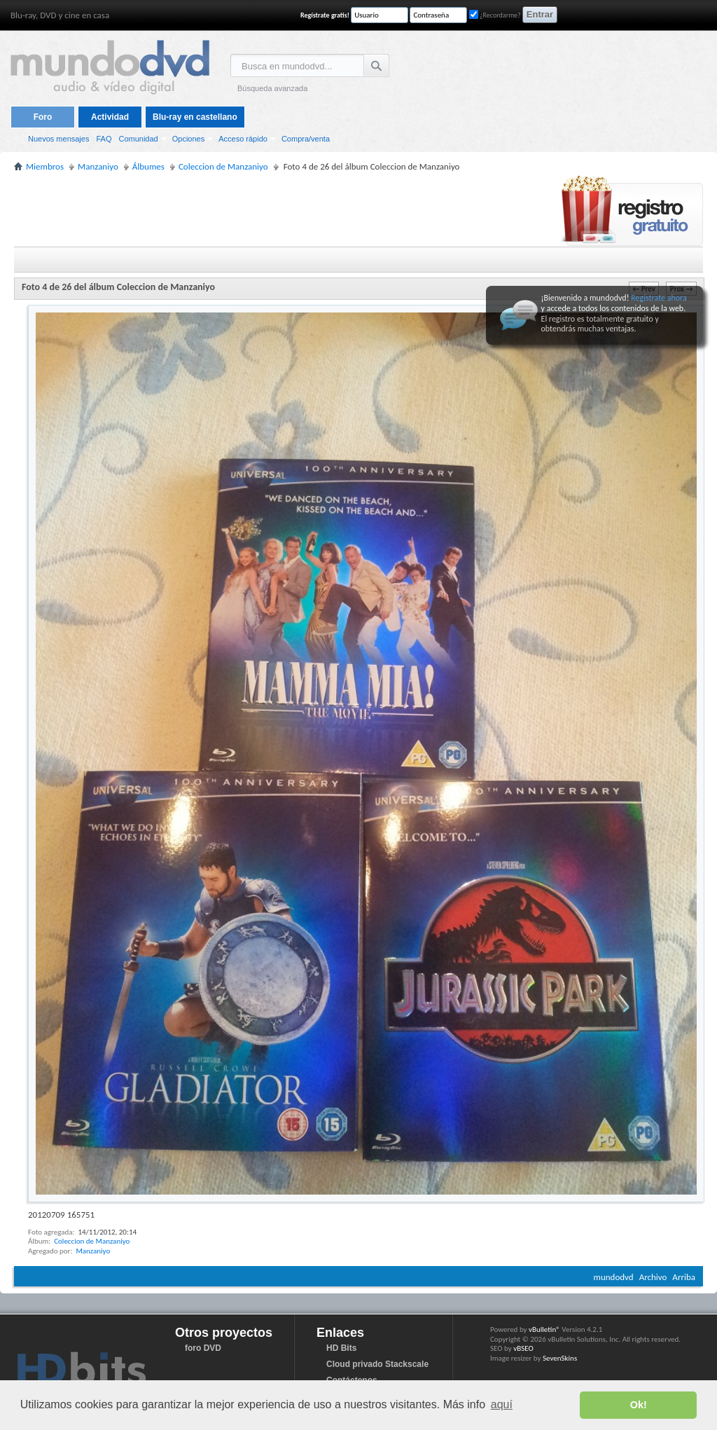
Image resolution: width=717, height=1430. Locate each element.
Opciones (188, 139)
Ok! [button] (638, 1404)
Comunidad (138, 139)
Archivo (653, 1277)
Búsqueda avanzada (272, 88)
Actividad (110, 117)
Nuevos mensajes (58, 139)
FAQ (103, 139)
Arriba (683, 1277)
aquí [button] (502, 1404)
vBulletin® (544, 1329)
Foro (43, 117)
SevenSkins (560, 1358)
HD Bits (341, 1348)
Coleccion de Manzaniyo (92, 1241)
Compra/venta (305, 139)
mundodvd (614, 1277)
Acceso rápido (242, 139)
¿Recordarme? (495, 15)
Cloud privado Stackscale (377, 1364)
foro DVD (203, 1348)
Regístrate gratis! (324, 15)
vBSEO (523, 1348)
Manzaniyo (93, 1251)
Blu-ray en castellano (195, 117)
